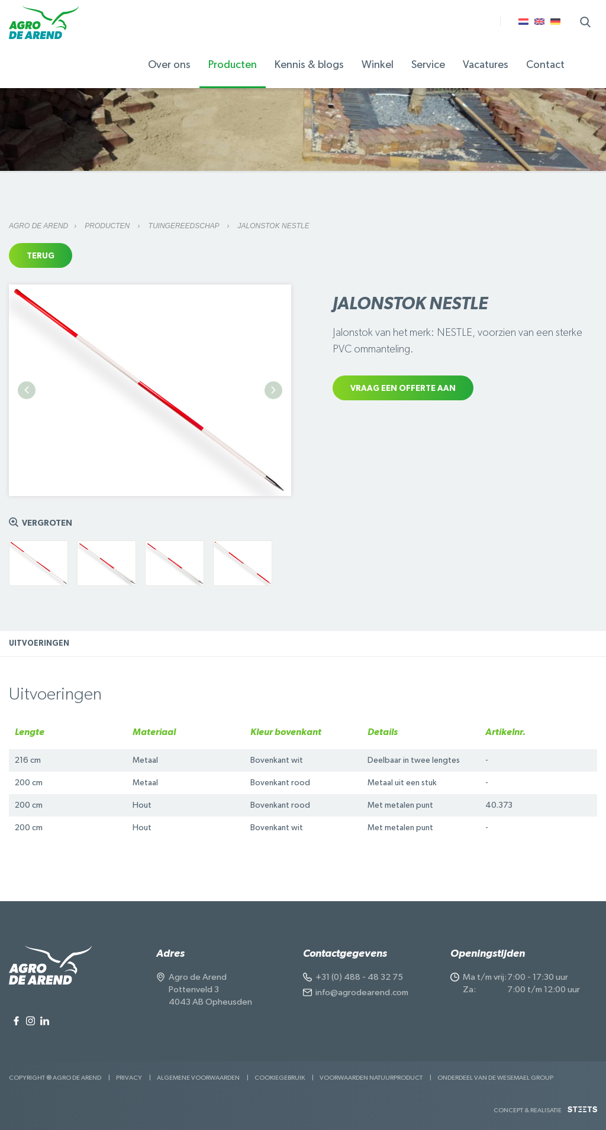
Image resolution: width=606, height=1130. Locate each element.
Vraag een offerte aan (403, 388)
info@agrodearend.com (361, 992)
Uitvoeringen (39, 643)
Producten (108, 226)
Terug (40, 256)
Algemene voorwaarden (198, 1077)
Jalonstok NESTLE (274, 226)
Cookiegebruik (279, 1077)
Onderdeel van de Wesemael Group (495, 1077)
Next (273, 390)
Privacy (129, 1077)
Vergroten (47, 523)
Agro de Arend (38, 226)
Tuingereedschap (185, 226)
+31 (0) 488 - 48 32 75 (359, 977)
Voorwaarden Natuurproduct (371, 1077)
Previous (27, 390)
